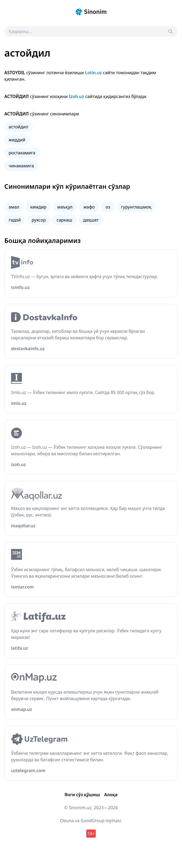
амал (14, 207)
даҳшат (91, 220)
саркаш (64, 220)
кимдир (38, 207)
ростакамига (22, 153)
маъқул (65, 207)
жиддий (17, 140)
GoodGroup (92, 821)
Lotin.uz (93, 73)
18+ (91, 834)
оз (107, 207)
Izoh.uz (76, 96)
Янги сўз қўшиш (82, 795)
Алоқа (110, 795)
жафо (89, 207)
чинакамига (21, 166)
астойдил (18, 127)
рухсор (39, 220)
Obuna (67, 821)
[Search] (171, 31)
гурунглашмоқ (136, 207)
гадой (15, 220)
